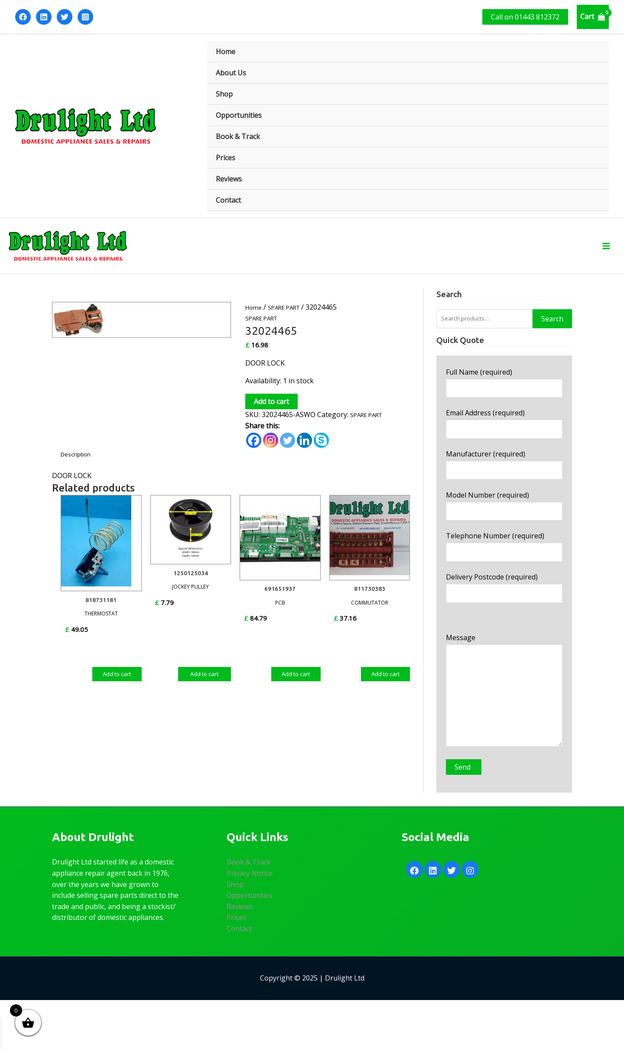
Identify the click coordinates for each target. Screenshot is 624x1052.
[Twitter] (64, 17)
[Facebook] (23, 17)
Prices (225, 157)
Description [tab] (79, 462)
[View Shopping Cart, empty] (593, 17)
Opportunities (239, 115)
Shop (224, 94)
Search (552, 328)
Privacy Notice (250, 925)
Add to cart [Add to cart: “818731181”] (117, 677)
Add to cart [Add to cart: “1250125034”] (204, 682)
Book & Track (238, 136)
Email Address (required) (504, 440)
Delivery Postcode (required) (504, 618)
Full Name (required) (504, 396)
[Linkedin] (44, 17)
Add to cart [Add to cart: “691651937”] (296, 677)
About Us (231, 73)
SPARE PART (291, 315)
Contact (228, 200)
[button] (525, 17)
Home (225, 51)
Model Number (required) (504, 529)
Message (504, 734)
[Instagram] (85, 17)
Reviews (229, 179)
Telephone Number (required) (504, 574)
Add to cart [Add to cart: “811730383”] (385, 677)
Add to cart (271, 409)
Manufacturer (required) (504, 485)
